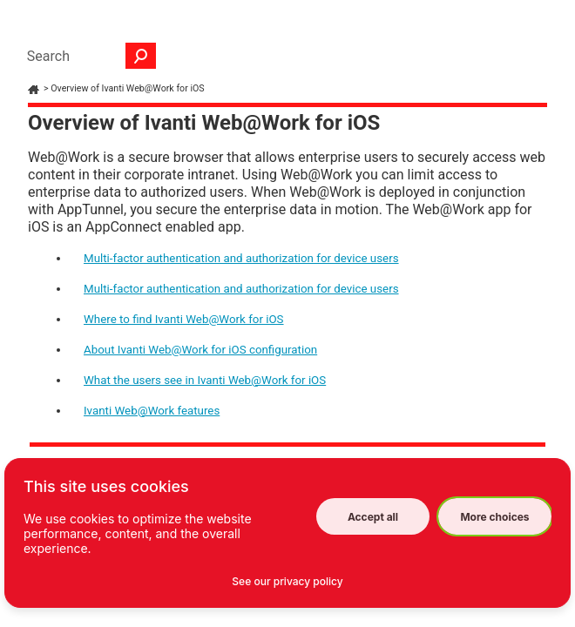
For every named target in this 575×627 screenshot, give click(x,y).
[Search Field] (87, 56)
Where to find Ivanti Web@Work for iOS (184, 319)
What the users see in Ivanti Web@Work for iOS (205, 380)
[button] (141, 56)
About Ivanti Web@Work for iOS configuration (200, 349)
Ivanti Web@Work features (152, 410)
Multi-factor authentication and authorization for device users (241, 258)
